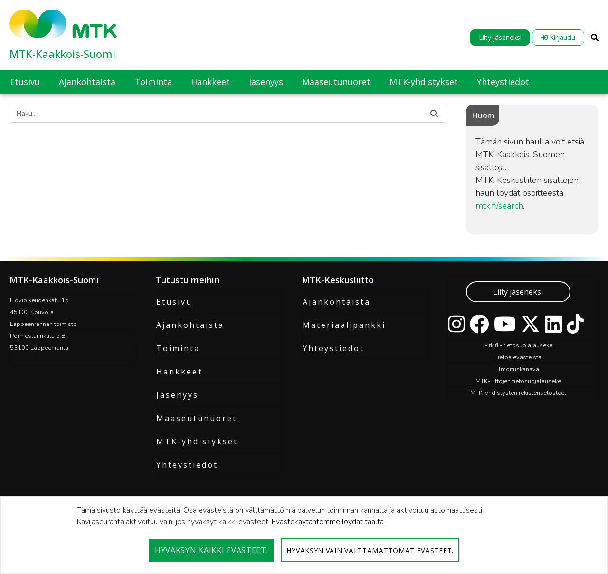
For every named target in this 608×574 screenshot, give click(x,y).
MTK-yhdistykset (197, 441)
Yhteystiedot (187, 464)
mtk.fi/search (499, 205)
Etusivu (174, 302)
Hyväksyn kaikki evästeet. (211, 550)
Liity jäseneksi (500, 37)
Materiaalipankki (344, 325)
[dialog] (304, 535)
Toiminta (178, 348)
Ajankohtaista (190, 325)
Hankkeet (179, 371)
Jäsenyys (177, 395)
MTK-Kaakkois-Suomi (62, 54)
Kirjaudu (558, 37)
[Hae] (216, 114)
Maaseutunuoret (196, 418)
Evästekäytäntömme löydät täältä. (328, 522)
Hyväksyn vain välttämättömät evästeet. (370, 550)
